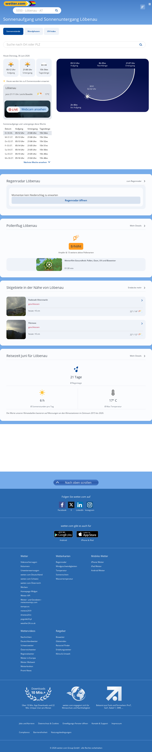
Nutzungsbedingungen (61, 728)
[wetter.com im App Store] (87, 532)
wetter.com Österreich (31, 579)
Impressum (117, 719)
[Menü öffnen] (148, 3)
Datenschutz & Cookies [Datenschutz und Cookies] (48, 719)
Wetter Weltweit (28, 658)
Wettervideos (28, 627)
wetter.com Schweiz (29, 575)
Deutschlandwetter (29, 637)
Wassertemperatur (64, 575)
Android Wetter (98, 566)
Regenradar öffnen (76, 196)
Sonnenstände (13, 27)
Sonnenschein (62, 571)
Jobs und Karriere (26, 719)
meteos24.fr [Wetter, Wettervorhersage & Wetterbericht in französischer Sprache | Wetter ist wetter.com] (26, 607)
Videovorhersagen (29, 558)
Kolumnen (25, 562)
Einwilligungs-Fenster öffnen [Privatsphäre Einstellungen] (75, 719)
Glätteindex (61, 637)
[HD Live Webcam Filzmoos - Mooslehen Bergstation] (27, 105)
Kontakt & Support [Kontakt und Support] (100, 719)
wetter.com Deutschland (32, 571)
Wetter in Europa (28, 654)
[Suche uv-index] (140, 41)
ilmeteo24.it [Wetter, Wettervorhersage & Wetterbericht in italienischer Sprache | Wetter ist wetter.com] (26, 611)
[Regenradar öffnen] (76, 196)
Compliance (24, 728)
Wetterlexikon (27, 662)
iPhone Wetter (97, 558)
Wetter (24, 552)
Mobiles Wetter (99, 552)
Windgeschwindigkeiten (66, 562)
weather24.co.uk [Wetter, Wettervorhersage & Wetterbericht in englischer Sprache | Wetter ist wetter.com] (28, 619)
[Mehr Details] (138, 222)
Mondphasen (34, 27)
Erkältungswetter (63, 646)
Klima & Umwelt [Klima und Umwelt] (63, 650)
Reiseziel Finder (63, 641)
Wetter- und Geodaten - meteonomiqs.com (31, 597)
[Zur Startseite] (16, 3)
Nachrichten (26, 633)
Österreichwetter (28, 646)
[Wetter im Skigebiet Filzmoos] (76, 325)
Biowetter (60, 633)
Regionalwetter (27, 650)
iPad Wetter (96, 562)
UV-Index (51, 27)
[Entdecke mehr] (137, 284)
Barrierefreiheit (40, 728)
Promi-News (26, 666)
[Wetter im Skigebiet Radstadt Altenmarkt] (76, 302)
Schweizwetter (27, 641)
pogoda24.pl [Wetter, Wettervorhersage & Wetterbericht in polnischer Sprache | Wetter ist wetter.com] (26, 615)
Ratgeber (61, 627)
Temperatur (61, 566)
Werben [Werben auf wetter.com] (24, 583)
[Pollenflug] (142, 3)
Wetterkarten (63, 552)
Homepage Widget (29, 587)
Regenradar (61, 558)
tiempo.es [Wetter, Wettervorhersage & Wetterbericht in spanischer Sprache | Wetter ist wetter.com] (25, 602)
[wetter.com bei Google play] (63, 532)
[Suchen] (85, 3)
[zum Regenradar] (136, 177)
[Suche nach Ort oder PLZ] (64, 3)
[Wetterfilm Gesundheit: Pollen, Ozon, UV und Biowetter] (76, 260)
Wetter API (25, 591)
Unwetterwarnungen (30, 566)
